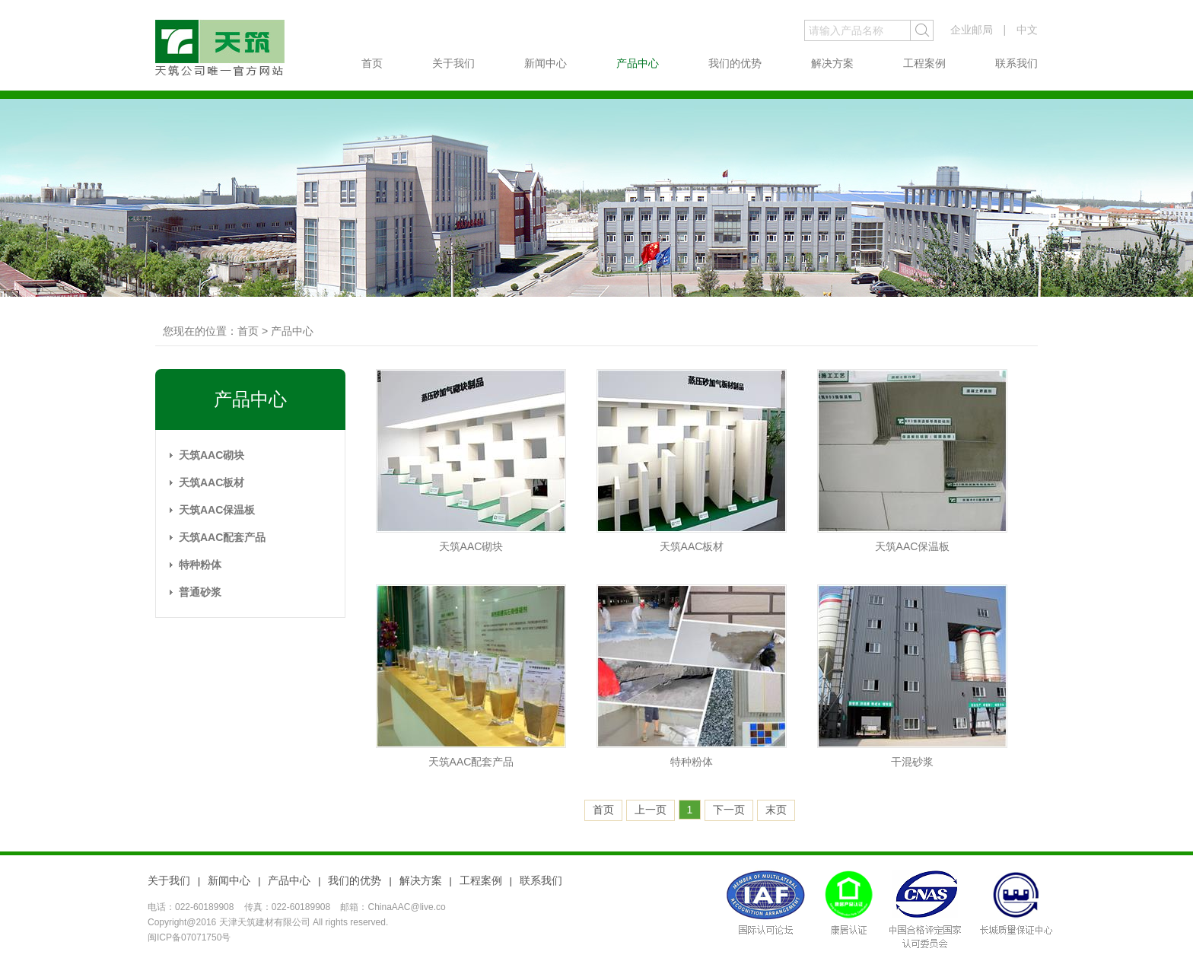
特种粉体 (200, 565)
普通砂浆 (200, 592)
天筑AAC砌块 (211, 455)
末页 (776, 810)
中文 (1027, 30)
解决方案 (832, 63)
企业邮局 (971, 30)
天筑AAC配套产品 (222, 537)
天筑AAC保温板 (217, 510)
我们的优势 (735, 63)
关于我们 (453, 63)
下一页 (729, 810)
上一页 (650, 810)
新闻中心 (545, 63)
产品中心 (637, 63)
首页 (372, 63)
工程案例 (924, 63)
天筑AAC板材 (211, 482)
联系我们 (1016, 63)
